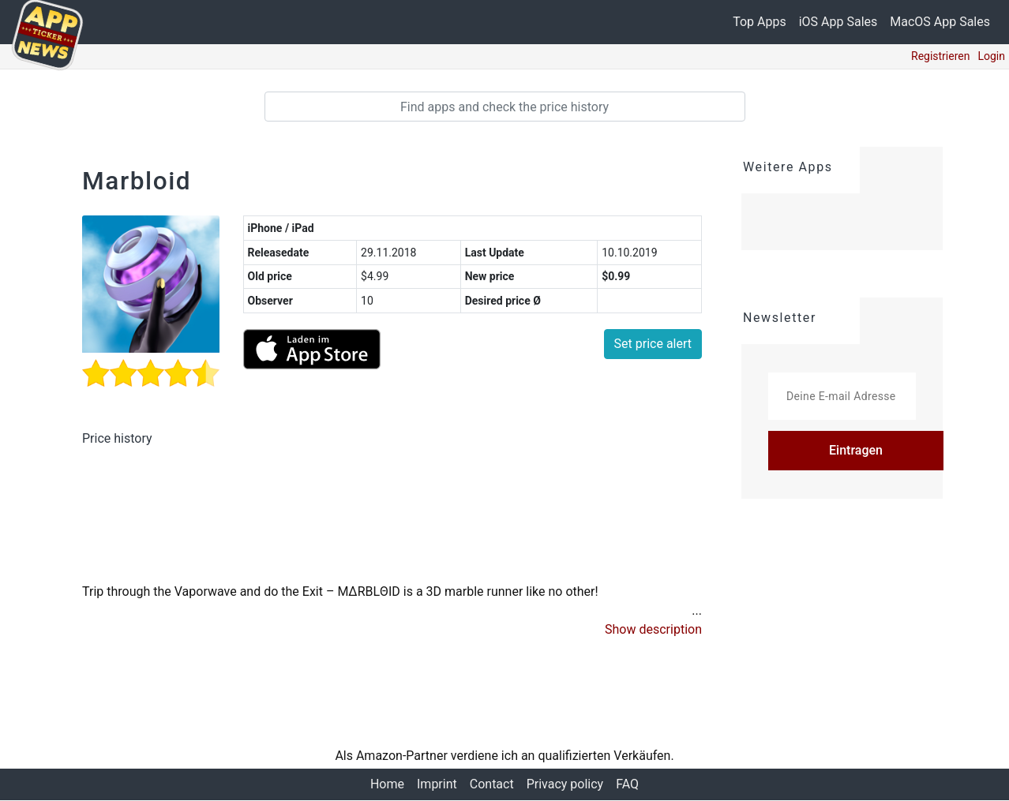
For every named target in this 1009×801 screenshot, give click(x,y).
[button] (653, 630)
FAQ (627, 784)
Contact (492, 784)
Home (387, 784)
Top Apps (759, 21)
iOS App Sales (838, 21)
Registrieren (940, 56)
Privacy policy (565, 784)
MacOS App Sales (940, 21)
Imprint (437, 784)
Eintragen (856, 450)
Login (991, 56)
